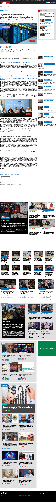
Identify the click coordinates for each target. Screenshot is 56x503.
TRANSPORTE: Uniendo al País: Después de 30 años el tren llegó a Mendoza (15, 155)
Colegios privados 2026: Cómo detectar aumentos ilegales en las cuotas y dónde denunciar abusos (48, 232)
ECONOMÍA (15, 3)
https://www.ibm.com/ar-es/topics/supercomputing (9, 174)
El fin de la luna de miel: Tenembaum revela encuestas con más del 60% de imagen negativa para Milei (46, 117)
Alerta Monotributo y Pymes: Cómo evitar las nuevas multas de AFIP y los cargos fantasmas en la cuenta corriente (38, 261)
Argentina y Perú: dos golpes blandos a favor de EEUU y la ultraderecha (46, 23)
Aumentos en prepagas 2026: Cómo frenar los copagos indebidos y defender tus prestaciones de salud (27, 261)
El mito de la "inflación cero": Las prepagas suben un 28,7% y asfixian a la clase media (17, 408)
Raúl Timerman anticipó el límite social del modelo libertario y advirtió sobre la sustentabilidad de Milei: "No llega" (47, 75)
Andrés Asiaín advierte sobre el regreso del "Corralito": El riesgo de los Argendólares (26, 481)
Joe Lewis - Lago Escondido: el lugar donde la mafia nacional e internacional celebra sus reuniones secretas (47, 29)
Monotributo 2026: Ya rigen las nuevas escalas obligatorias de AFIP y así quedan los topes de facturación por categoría (34, 215)
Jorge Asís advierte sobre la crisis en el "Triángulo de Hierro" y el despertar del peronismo (26, 426)
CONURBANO (22, 3)
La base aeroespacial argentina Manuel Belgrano (47, 17)
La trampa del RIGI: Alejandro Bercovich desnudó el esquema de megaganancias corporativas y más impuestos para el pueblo (13, 326)
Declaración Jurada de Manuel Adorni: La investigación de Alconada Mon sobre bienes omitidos (46, 110)
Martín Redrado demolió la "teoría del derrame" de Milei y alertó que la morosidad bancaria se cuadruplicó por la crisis (35, 232)
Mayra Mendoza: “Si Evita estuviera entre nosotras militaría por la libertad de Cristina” (46, 96)
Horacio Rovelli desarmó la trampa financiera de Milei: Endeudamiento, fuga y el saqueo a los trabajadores (16, 275)
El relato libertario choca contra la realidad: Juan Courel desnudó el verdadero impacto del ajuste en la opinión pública (46, 67)
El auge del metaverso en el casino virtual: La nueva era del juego (10, 463)
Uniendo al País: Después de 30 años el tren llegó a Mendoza (46, 36)
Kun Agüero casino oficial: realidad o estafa (25, 356)
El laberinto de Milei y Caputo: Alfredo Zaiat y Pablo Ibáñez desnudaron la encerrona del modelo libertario (27, 275)
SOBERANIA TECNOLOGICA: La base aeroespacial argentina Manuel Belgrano (15, 62)
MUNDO (19, 3)
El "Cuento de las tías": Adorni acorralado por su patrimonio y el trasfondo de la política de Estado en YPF (47, 125)
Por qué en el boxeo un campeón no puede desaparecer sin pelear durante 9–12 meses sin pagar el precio (10, 426)
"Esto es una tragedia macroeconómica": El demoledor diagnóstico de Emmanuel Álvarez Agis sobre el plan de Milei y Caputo (5, 275)
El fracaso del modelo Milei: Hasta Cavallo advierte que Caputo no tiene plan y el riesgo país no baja (34, 335)
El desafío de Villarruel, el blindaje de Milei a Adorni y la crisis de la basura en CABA (47, 103)
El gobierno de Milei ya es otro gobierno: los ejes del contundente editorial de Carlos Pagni (46, 90)
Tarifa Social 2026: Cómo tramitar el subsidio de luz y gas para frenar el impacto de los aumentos (49, 261)
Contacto (2, 495)
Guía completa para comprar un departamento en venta (8, 481)
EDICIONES (48, 2)
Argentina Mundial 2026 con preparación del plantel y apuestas (26, 444)
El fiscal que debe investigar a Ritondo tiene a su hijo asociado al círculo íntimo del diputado (26, 463)
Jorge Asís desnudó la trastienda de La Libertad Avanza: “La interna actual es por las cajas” (46, 83)
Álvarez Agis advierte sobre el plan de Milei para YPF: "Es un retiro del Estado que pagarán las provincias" (25, 376)
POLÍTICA (12, 3)
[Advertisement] (18, 192)
